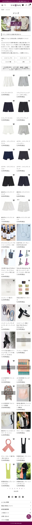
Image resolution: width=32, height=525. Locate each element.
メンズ (8, 9)
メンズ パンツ (23, 58)
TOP (2, 9)
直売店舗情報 (5, 509)
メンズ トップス (8, 58)
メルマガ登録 (5, 520)
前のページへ (6, 68)
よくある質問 (5, 502)
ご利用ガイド (5, 513)
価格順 (21, 67)
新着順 (26, 67)
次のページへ (18, 69)
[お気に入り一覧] (23, 5)
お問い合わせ (5, 516)
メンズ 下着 (8, 61)
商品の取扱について (7, 506)
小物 (23, 61)
